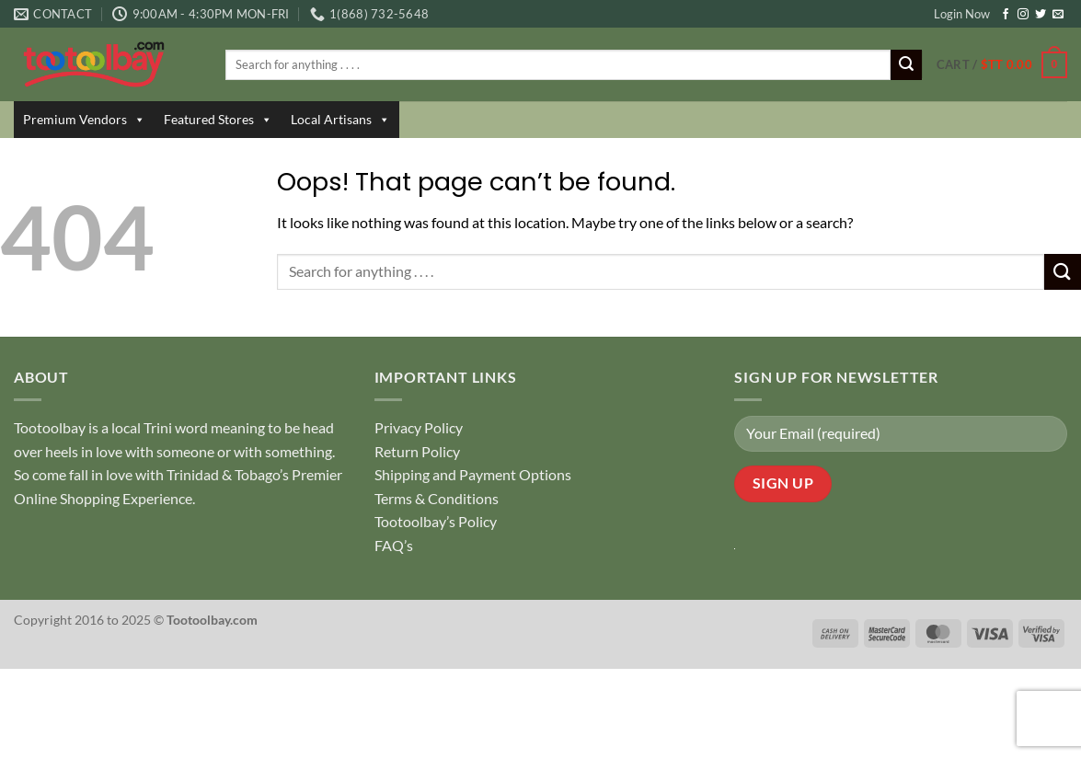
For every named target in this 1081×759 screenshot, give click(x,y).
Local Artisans (340, 119)
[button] (1002, 65)
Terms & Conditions (436, 498)
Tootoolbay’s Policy (435, 521)
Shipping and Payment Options (472, 474)
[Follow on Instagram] (1023, 14)
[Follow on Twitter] (1040, 14)
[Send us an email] (1058, 14)
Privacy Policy (418, 427)
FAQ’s (393, 545)
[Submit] (906, 65)
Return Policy (417, 451)
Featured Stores (218, 119)
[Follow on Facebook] (1005, 14)
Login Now (962, 13)
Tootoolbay (50, 427)
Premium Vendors (84, 119)
